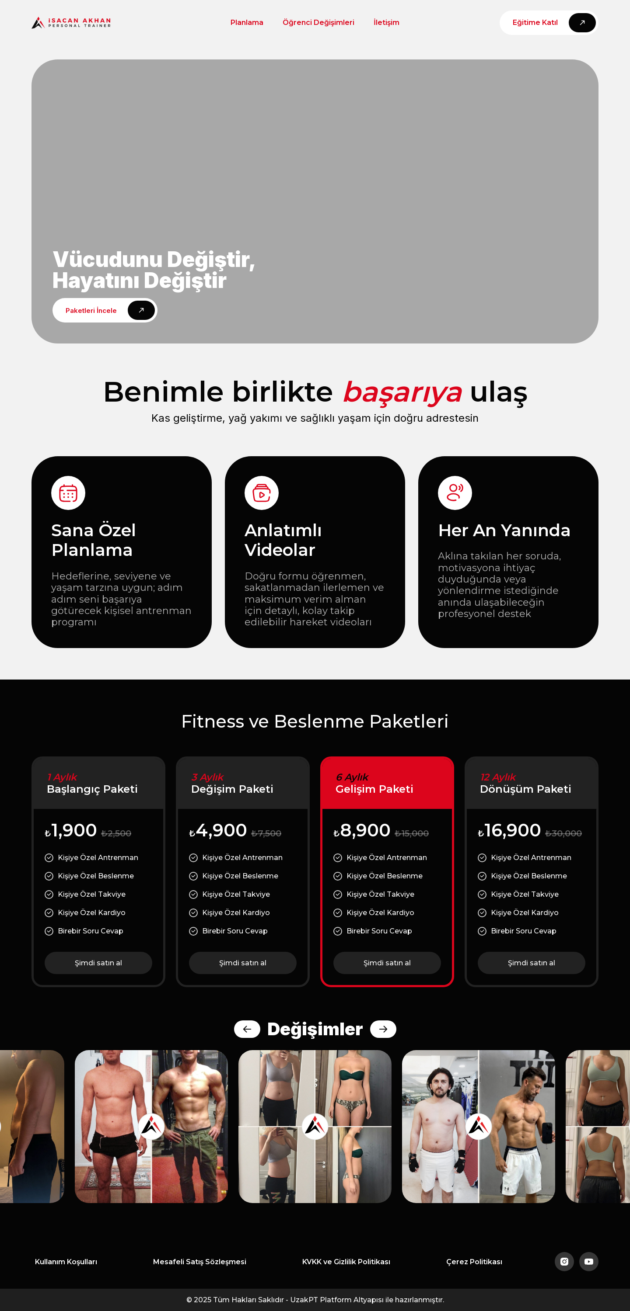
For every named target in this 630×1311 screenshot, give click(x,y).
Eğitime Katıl (535, 22)
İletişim (386, 22)
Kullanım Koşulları (66, 1262)
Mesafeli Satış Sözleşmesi (199, 1262)
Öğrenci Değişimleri (318, 22)
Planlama (247, 22)
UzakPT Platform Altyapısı (337, 1300)
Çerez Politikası (474, 1262)
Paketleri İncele (91, 310)
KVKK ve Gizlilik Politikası (346, 1262)
